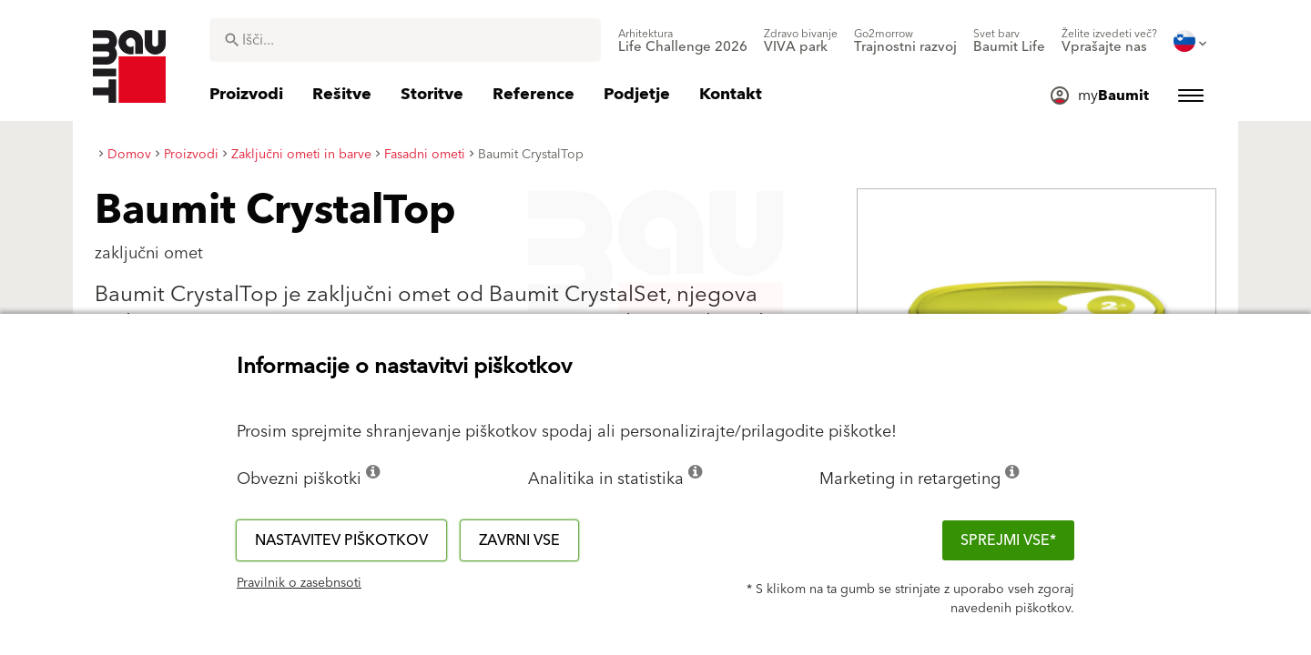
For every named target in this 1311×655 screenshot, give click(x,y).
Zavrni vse (519, 540)
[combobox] (405, 40)
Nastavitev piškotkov (341, 540)
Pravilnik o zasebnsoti (299, 583)
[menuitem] (683, 41)
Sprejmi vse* (1008, 540)
